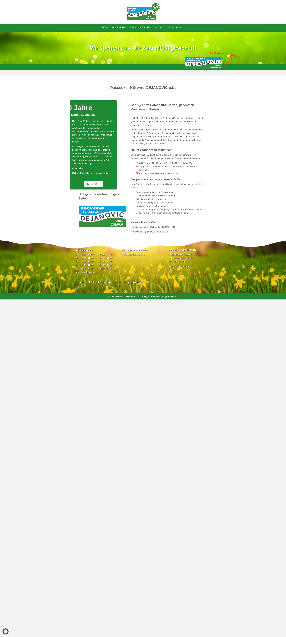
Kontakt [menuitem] (81, 282)
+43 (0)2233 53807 (181, 261)
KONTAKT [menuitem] (159, 27)
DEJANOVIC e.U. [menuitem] (176, 27)
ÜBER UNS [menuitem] (144, 27)
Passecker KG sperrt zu (133, 255)
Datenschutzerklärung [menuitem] (134, 282)
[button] (5, 631)
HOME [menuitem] (105, 27)
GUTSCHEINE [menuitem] (119, 27)
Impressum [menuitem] (107, 282)
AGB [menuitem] (118, 282)
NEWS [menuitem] (132, 27)
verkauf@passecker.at (179, 266)
